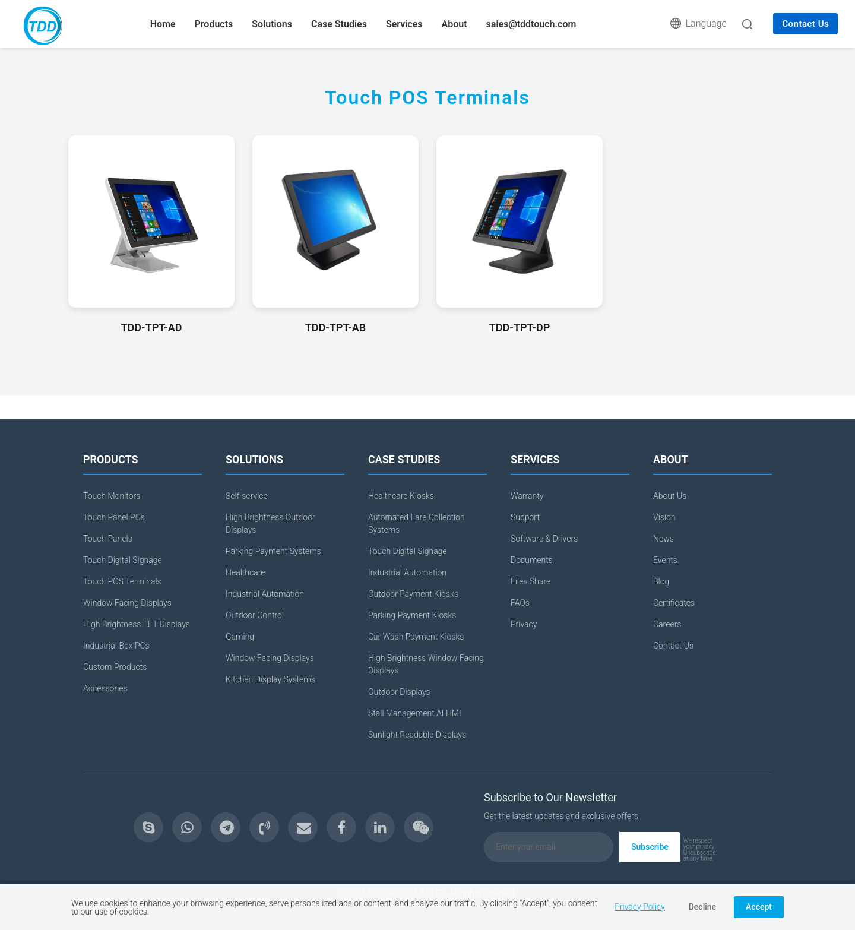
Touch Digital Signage (122, 560)
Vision (664, 517)
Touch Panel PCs (114, 517)
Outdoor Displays (399, 692)
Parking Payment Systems (273, 551)
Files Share (530, 581)
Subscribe (650, 847)
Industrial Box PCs (116, 645)
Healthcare (245, 572)
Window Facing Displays (127, 603)
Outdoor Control (255, 615)
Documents (532, 560)
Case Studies (339, 24)
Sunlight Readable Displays (417, 734)
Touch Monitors (111, 496)
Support (525, 517)
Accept (759, 907)
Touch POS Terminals (122, 581)
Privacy (524, 624)
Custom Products (115, 667)
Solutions (272, 24)
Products (214, 24)
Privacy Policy (639, 907)
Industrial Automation (265, 594)
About (454, 24)
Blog (661, 581)
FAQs (520, 603)
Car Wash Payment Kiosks (416, 636)
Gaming (240, 636)
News (663, 538)
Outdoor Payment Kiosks (413, 594)
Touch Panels (107, 538)
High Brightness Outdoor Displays (270, 523)
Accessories (105, 688)
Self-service (247, 496)
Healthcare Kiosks (401, 496)
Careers (667, 624)
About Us (669, 496)
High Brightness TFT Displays (136, 624)
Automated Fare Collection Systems (416, 523)
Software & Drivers (544, 538)
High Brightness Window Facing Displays (426, 664)
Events (665, 560)
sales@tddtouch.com (531, 24)
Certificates (674, 603)
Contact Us (805, 23)
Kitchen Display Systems (270, 679)
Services (404, 24)
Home (163, 24)
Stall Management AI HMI (414, 713)
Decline (702, 907)
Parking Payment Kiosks (412, 615)
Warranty (527, 496)
